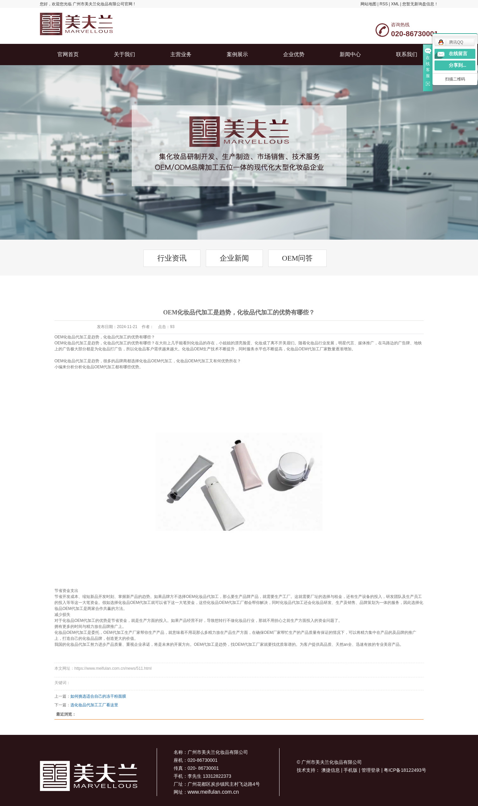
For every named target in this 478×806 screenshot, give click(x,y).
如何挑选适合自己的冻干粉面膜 (98, 696)
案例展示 (237, 54)
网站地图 (368, 4)
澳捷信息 (331, 770)
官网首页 (68, 54)
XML (395, 4)
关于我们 (124, 54)
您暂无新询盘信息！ (420, 4)
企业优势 (293, 54)
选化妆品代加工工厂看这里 (94, 705)
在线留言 (458, 53)
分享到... (457, 65)
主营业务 (181, 54)
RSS (383, 4)
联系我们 (406, 54)
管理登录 (371, 770)
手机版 (351, 770)
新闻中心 (350, 54)
